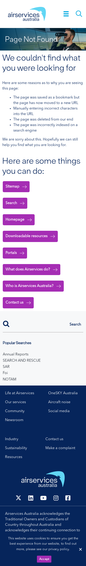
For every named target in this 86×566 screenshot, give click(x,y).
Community (15, 411)
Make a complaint (60, 448)
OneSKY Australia (63, 393)
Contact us (54, 439)
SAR (6, 367)
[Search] (43, 323)
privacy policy (58, 549)
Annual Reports (15, 354)
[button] (75, 324)
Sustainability (16, 448)
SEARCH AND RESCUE (22, 361)
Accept (44, 559)
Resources (13, 457)
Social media (59, 411)
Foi (5, 373)
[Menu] (66, 14)
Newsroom (14, 420)
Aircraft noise (59, 402)
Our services (15, 402)
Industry (11, 439)
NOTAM (9, 379)
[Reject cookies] (80, 549)
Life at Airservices (19, 393)
